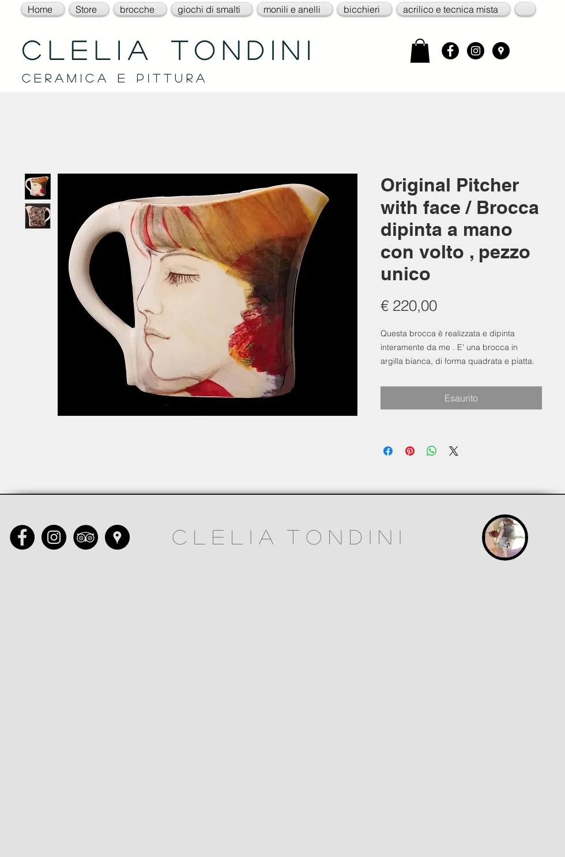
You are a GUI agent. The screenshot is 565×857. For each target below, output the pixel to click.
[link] (420, 51)
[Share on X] (454, 451)
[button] (89, 9)
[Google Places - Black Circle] (501, 50)
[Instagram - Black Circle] (475, 50)
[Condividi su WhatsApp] (432, 451)
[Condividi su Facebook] (388, 451)
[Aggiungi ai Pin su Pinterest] (410, 451)
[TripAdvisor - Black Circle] (85, 537)
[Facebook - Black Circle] (450, 50)
